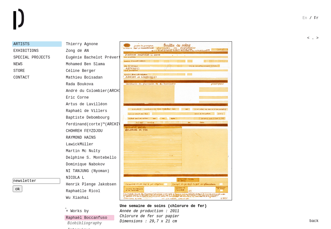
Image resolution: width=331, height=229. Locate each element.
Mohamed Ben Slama (85, 64)
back (314, 221)
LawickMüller (79, 144)
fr (316, 18)
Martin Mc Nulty (83, 151)
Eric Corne (77, 97)
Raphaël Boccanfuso (86, 218)
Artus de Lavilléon (86, 104)
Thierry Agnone (82, 44)
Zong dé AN (77, 51)
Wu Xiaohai (77, 198)
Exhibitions (26, 51)
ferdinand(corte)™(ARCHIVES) (90, 124)
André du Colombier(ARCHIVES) (90, 91)
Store (19, 71)
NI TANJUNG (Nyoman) (87, 171)
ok (17, 188)
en (305, 18)
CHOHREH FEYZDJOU (84, 131)
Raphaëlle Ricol (83, 191)
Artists (21, 44)
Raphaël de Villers (86, 111)
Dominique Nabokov (85, 164)
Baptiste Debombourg (87, 117)
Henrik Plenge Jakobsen (90, 184)
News (18, 64)
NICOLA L (75, 178)
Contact (21, 77)
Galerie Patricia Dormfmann (28, 19)
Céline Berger (81, 71)
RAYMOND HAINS (81, 137)
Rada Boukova (79, 84)
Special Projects (31, 57)
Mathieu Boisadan (84, 77)
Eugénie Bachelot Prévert (90, 57)
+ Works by (77, 211)
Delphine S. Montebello (90, 158)
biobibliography (84, 223)
